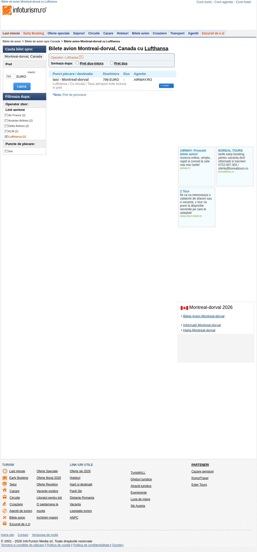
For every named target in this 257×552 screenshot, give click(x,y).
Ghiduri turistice (141, 482)
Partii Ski (76, 493)
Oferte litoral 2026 (49, 480)
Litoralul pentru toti (49, 500)
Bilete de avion (12, 43)
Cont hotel (243, 2)
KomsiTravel (199, 480)
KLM (13, 133)
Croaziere (160, 36)
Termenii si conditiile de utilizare (22, 547)
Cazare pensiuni (202, 474)
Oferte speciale (59, 36)
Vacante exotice (47, 493)
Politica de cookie (58, 547)
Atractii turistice (141, 488)
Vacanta (75, 507)
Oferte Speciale (47, 474)
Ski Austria (138, 508)
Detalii (166, 88)
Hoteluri (122, 36)
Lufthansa (17, 139)
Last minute (11, 36)
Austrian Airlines (20, 123)
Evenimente (139, 495)
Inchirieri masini (47, 520)
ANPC (74, 520)
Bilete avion (140, 36)
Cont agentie (223, 2)
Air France (17, 117)
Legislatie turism (81, 513)
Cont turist (204, 2)
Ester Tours (199, 487)
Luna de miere (140, 502)
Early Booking (33, 36)
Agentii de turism (20, 513)
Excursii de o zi (213, 36)
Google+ (118, 547)
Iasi (10, 153)
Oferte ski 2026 (80, 474)
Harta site (7, 537)
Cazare (108, 36)
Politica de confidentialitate (91, 547)
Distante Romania (82, 500)
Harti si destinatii (81, 487)
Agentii (193, 36)
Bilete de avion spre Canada (42, 43)
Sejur (13, 487)
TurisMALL (138, 475)
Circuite (94, 36)
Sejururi (79, 36)
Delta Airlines (18, 128)
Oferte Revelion (47, 487)
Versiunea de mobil (45, 537)
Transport (177, 36)
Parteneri (200, 467)
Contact (23, 537)
